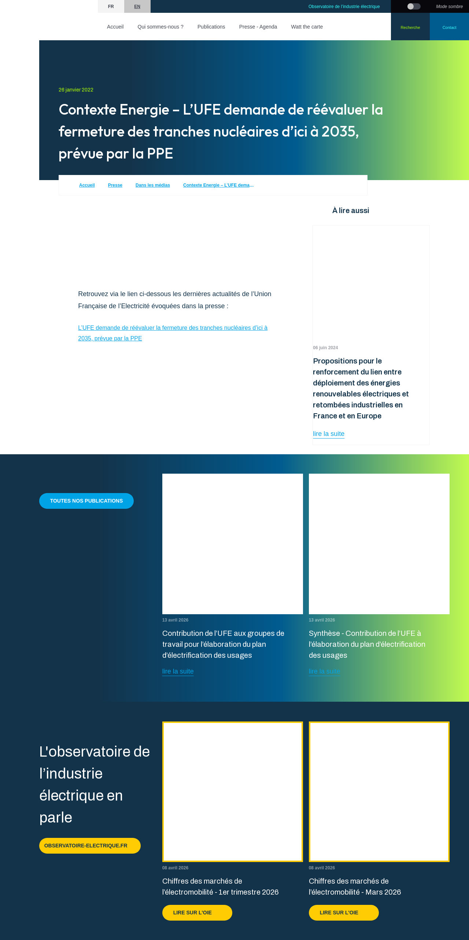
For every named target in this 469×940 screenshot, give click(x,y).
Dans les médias (153, 185)
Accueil (115, 27)
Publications (211, 27)
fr (111, 6)
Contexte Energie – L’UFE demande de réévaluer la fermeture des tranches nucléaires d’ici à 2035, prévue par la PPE (219, 185)
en (137, 6)
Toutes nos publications (86, 501)
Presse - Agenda (258, 27)
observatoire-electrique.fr (90, 845)
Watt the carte (307, 27)
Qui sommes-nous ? (161, 27)
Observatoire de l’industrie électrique (344, 6)
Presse (115, 185)
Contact (450, 27)
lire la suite (328, 433)
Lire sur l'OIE (197, 912)
